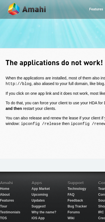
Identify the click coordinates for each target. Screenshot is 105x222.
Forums (73, 212)
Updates (38, 200)
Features (7, 200)
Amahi (27, 9)
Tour (3, 206)
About (5, 195)
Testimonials (10, 212)
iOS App (38, 218)
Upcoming (39, 195)
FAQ (70, 195)
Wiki (70, 218)
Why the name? (43, 212)
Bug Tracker (77, 206)
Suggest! (38, 206)
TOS (3, 218)
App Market (40, 189)
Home (4, 189)
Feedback (75, 200)
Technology (76, 189)
